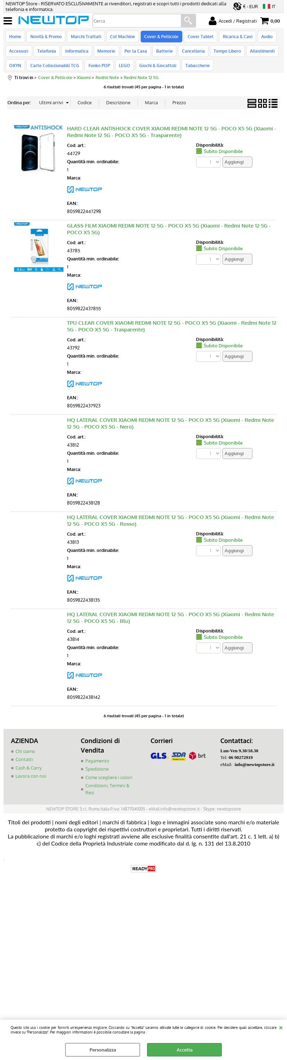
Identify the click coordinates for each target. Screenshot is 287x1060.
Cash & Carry (29, 774)
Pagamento (97, 767)
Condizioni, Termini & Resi (107, 795)
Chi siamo (25, 757)
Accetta (185, 1050)
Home (15, 37)
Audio (262, 37)
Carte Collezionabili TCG (54, 70)
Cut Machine (120, 37)
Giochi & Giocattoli (155, 70)
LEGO (122, 70)
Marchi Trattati (84, 37)
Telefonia (46, 54)
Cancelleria (189, 54)
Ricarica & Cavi (234, 37)
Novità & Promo (45, 37)
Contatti (24, 765)
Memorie (105, 54)
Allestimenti (257, 54)
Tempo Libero (223, 54)
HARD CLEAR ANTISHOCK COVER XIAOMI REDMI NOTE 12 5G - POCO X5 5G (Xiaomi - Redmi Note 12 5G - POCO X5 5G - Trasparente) (171, 138)
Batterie (161, 54)
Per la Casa (133, 54)
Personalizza (103, 1050)
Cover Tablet (197, 37)
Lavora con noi (31, 782)
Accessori (18, 54)
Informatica (75, 54)
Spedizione (97, 775)
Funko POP (98, 70)
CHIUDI (280, 1026)
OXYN (15, 70)
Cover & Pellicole (159, 37)
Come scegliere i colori (108, 783)
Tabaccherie (194, 70)
